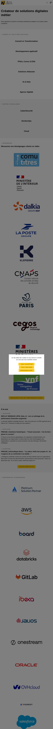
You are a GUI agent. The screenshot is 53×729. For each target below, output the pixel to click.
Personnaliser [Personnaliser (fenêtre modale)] (26, 370)
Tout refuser (26, 367)
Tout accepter (26, 364)
